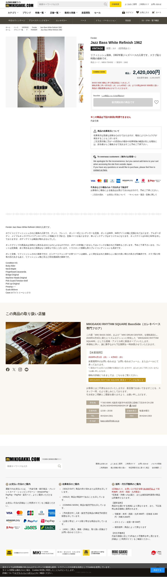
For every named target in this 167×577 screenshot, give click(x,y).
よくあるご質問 (131, 4)
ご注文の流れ (97, 195)
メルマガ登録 (156, 464)
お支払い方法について (116, 195)
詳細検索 (115, 4)
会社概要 (155, 468)
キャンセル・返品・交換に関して (143, 195)
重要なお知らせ (102, 464)
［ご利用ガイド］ (33, 503)
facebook (8, 369)
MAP (134, 405)
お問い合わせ (156, 4)
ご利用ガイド (144, 4)
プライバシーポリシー (26, 573)
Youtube (26, 369)
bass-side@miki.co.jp (109, 421)
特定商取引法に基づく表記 (139, 468)
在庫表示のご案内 (70, 484)
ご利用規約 (103, 468)
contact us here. (100, 170)
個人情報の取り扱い (118, 468)
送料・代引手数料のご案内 (128, 484)
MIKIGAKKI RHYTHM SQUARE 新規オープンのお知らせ (117, 380)
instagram (20, 369)
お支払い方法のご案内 (19, 484)
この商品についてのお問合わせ (113, 96)
